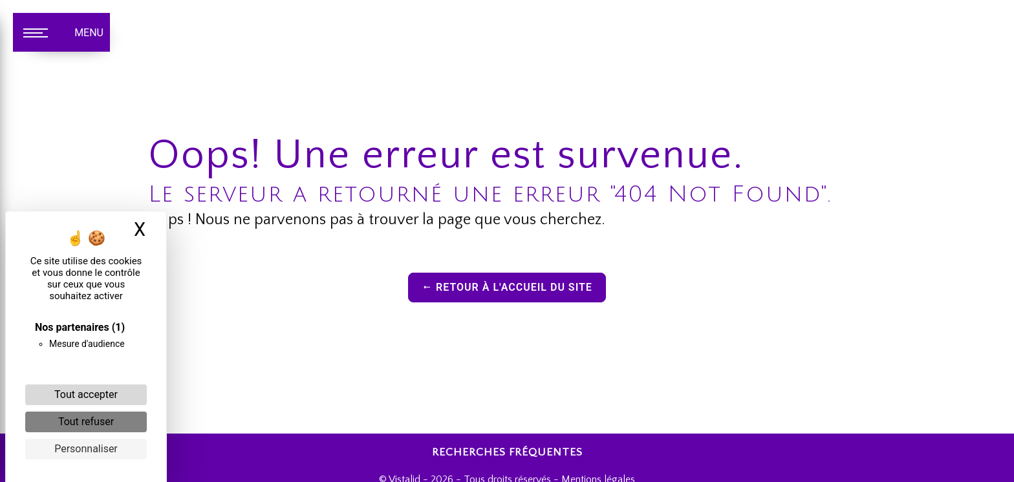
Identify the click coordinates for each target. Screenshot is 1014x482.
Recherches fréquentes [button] (507, 452)
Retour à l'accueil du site (507, 287)
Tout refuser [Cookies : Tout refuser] (86, 421)
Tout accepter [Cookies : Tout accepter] (86, 394)
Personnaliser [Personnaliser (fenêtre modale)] (86, 449)
